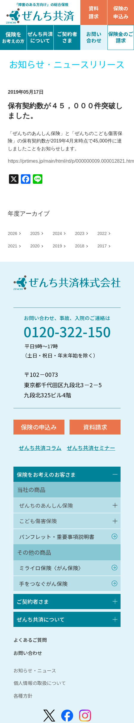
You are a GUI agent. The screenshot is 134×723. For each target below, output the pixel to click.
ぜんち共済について (42, 630)
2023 (79, 233)
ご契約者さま (34, 611)
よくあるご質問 (30, 651)
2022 (102, 233)
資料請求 (93, 12)
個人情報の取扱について (39, 694)
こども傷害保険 (39, 526)
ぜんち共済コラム (38, 449)
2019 (57, 246)
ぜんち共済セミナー (92, 449)
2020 (34, 246)
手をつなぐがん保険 (44, 592)
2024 (57, 233)
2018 (79, 246)
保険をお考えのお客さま (48, 477)
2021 (12, 246)
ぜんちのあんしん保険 (47, 509)
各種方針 (23, 707)
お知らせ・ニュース (34, 681)
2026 (12, 233)
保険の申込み (121, 12)
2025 (34, 233)
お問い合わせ (27, 664)
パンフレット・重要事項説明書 (59, 542)
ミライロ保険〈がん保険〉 (53, 575)
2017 (102, 246)
